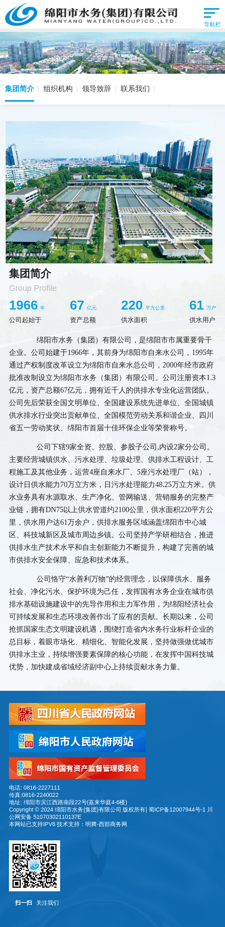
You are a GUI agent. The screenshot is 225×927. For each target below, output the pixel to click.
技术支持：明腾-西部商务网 (92, 824)
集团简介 (19, 89)
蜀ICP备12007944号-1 (177, 809)
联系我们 (135, 89)
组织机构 (58, 89)
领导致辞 (96, 89)
